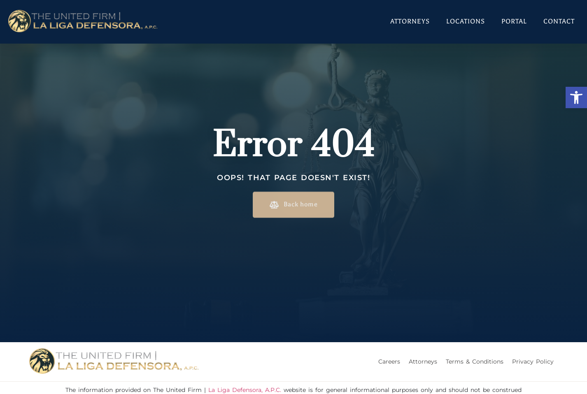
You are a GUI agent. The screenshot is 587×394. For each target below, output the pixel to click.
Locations (465, 21)
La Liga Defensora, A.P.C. (244, 390)
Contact (559, 21)
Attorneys (410, 21)
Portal (514, 21)
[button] (576, 97)
